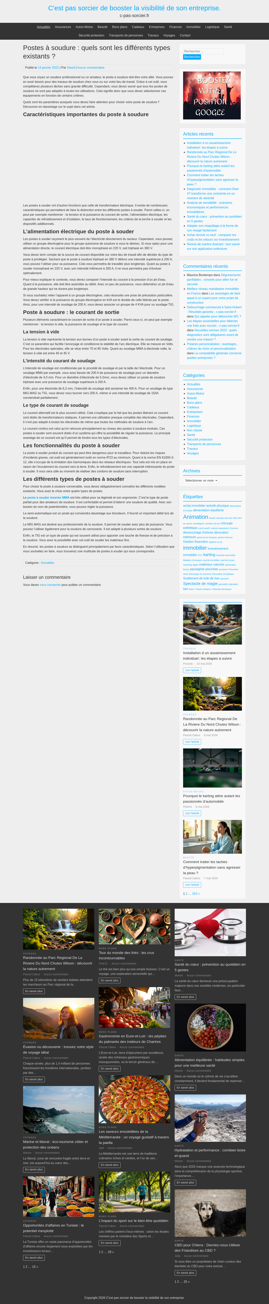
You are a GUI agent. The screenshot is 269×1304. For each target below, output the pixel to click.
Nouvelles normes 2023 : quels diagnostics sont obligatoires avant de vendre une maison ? (212, 335)
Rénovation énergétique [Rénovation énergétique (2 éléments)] (223, 574)
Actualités (43, 27)
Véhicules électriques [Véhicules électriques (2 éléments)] (222, 589)
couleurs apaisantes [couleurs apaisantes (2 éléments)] (220, 528)
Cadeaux (138, 27)
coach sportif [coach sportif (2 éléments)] (204, 528)
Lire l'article (192, 670)
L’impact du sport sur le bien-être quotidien (133, 1221)
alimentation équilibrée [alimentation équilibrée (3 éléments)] (208, 510)
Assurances (63, 27)
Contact (185, 35)
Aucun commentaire (91, 67)
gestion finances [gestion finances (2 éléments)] (225, 537)
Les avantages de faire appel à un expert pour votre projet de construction (213, 298)
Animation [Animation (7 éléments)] (195, 517)
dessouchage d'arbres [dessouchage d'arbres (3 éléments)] (198, 532)
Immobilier (193, 27)
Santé (228, 27)
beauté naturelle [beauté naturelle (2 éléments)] (216, 518)
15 (34, 1266)
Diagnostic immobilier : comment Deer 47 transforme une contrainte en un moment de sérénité (213, 193)
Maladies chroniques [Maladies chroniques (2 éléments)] (192, 560)
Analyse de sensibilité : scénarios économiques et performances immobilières (209, 207)
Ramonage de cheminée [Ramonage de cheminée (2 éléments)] (200, 574)
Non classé (194, 430)
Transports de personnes (126, 35)
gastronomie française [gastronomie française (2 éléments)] (207, 537)
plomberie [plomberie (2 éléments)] (223, 569)
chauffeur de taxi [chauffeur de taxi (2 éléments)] (212, 523)
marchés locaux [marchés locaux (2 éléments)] (227, 560)
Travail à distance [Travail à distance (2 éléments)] (203, 589)
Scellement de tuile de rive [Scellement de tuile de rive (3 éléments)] (201, 578)
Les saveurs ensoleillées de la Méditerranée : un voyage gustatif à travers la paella (134, 1137)
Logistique (212, 27)
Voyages (169, 35)
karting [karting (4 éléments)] (209, 554)
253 (194, 893)
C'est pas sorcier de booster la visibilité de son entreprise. (134, 8)
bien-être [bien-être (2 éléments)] (229, 518)
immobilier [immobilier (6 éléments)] (195, 548)
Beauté (102, 27)
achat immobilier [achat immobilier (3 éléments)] (194, 505)
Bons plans (119, 27)
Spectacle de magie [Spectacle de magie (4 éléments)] (200, 583)
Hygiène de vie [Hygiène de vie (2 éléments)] (215, 542)
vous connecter (50, 584)
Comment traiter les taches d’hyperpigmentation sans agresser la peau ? (212, 179)
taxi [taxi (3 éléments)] (185, 588)
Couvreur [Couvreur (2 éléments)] (234, 528)
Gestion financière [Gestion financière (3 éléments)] (195, 541)
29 (109, 1252)
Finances (175, 27)
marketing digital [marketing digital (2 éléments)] (190, 565)
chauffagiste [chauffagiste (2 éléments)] (198, 523)
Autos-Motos (84, 27)
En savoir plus (33, 991)
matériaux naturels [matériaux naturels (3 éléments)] (211, 564)
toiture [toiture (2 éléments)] (191, 589)
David (71, 67)
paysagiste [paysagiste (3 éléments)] (197, 569)
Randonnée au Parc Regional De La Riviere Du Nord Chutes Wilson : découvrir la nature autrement (211, 156)
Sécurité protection (91, 35)
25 (185, 1281)
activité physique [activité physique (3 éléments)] (217, 505)
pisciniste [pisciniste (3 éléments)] (211, 569)
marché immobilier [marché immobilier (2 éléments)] (211, 560)
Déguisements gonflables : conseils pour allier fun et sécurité (214, 279)
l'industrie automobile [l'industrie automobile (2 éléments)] (225, 555)
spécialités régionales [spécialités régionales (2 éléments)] (228, 584)
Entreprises (157, 27)
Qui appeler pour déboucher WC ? (217, 316)
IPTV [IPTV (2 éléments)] (200, 555)
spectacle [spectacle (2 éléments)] (224, 578)
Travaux (153, 35)
